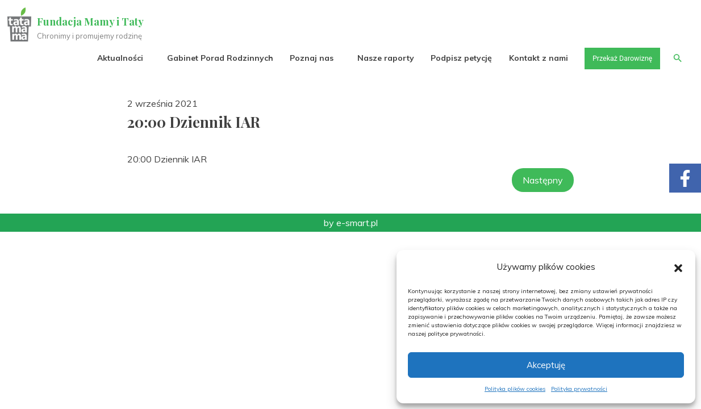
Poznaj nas (302, 58)
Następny (543, 180)
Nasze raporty (376, 58)
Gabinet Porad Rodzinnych (210, 58)
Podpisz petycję (451, 58)
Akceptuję (546, 365)
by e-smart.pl (351, 222)
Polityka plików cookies (515, 389)
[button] (678, 267)
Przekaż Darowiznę (616, 57)
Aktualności (110, 58)
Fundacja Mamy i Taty (92, 21)
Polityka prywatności (579, 389)
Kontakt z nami (528, 58)
